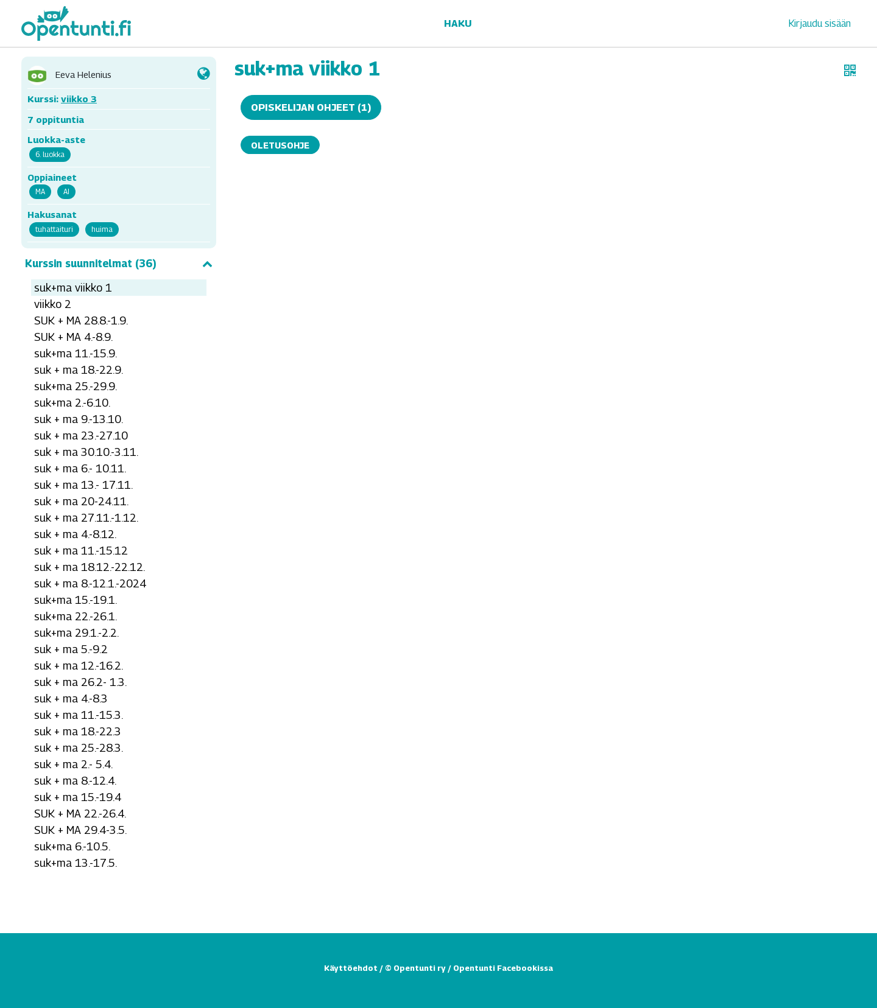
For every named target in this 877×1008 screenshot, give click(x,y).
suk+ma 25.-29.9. (75, 386)
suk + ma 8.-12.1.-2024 (90, 583)
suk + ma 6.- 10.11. (80, 468)
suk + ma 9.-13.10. (78, 419)
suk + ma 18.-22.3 (77, 731)
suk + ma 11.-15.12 (81, 550)
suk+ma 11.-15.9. (75, 353)
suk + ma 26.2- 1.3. (80, 682)
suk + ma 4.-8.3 (71, 698)
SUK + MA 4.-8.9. (73, 337)
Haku (457, 23)
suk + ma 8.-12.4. (75, 780)
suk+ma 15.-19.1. (75, 599)
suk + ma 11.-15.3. (78, 715)
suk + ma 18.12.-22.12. (89, 567)
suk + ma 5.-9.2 (71, 649)
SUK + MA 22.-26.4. (80, 813)
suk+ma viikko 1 (73, 287)
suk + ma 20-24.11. (81, 501)
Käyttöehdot (351, 968)
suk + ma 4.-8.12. (75, 534)
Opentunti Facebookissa (503, 968)
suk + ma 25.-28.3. (78, 747)
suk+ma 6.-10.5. (72, 846)
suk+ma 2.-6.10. (72, 402)
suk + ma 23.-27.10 (81, 435)
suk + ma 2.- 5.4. (73, 764)
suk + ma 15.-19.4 (77, 797)
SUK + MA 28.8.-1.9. (81, 320)
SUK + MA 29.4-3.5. (80, 830)
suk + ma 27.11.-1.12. (86, 517)
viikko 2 (52, 304)
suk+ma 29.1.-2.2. (76, 632)
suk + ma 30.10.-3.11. (86, 452)
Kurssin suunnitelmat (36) (119, 263)
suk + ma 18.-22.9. (78, 369)
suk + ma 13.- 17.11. (83, 484)
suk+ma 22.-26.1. (75, 616)
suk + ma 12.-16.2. (78, 665)
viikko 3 (79, 98)
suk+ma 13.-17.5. (75, 862)
